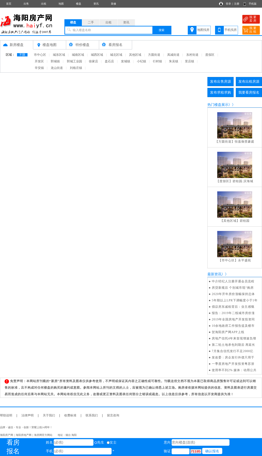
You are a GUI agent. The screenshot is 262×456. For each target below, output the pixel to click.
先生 (99, 442)
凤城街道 (173, 54)
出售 (26, 3)
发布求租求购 (220, 92)
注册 (236, 3)
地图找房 (203, 29)
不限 (22, 54)
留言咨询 (113, 415)
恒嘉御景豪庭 (244, 141)
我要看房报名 (248, 92)
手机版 (253, 3)
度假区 (209, 54)
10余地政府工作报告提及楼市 (233, 325)
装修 (113, 3)
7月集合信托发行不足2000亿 (232, 351)
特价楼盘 (83, 45)
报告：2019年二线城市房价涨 (233, 313)
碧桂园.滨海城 (243, 181)
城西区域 (97, 54)
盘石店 (109, 61)
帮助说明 (6, 415)
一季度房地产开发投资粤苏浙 (233, 363)
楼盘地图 (50, 45)
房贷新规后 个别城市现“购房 (233, 287)
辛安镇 (39, 68)
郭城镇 (55, 61)
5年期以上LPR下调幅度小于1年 (235, 300)
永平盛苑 (244, 260)
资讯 (96, 3)
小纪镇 (141, 61)
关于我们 (49, 415)
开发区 (39, 61)
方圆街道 (154, 54)
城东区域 (59, 54)
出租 (43, 3)
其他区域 (135, 54)
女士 (112, 442)
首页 (8, 3)
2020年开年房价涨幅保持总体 (233, 294)
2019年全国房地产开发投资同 (233, 319)
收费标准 (70, 415)
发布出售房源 (220, 81)
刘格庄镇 (76, 68)
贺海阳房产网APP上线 (228, 332)
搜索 (161, 30)
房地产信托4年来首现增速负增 (234, 338)
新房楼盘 (17, 45)
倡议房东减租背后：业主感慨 (233, 306)
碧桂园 (245, 220)
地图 (61, 3)
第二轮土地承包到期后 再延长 (233, 344)
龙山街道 (57, 68)
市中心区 (40, 54)
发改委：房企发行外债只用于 (233, 357)
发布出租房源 (248, 81)
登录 (228, 3)
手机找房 (230, 29)
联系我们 (92, 415)
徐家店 (93, 61)
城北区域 (116, 54)
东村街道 (192, 54)
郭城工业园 (74, 61)
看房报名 (115, 45)
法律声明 (27, 415)
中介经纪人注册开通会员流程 (233, 281)
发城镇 (125, 61)
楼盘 (78, 3)
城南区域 (78, 54)
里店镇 (189, 61)
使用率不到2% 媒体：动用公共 (234, 370)
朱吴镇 (173, 61)
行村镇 (157, 61)
